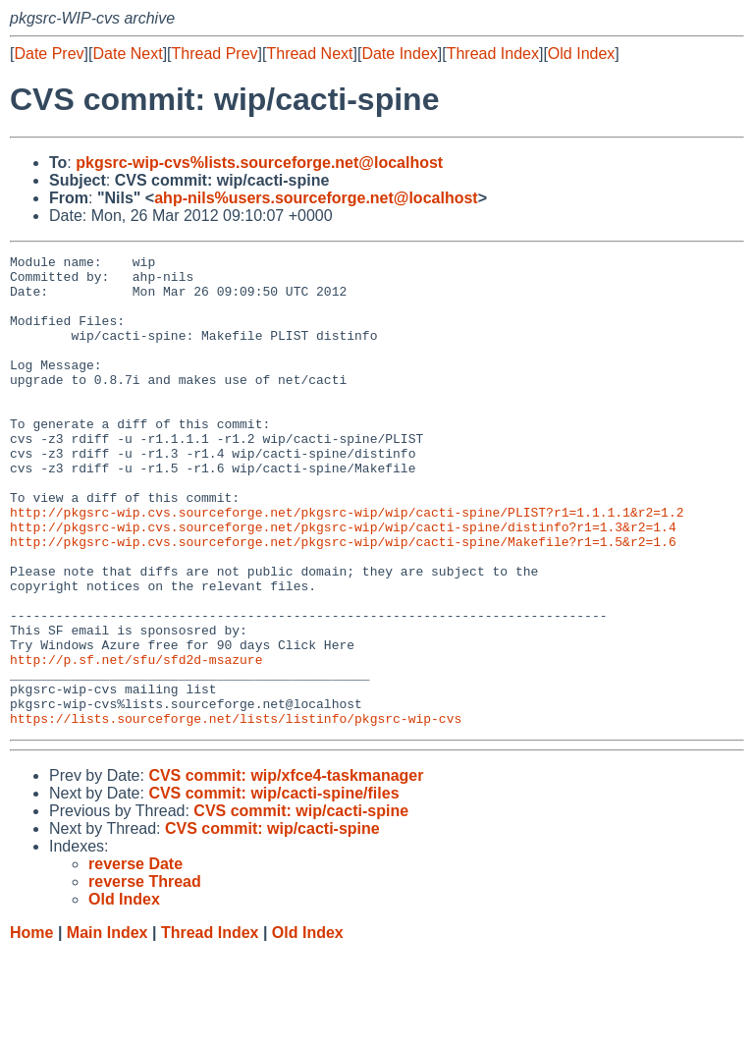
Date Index (399, 53)
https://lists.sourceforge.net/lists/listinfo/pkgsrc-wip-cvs (235, 812)
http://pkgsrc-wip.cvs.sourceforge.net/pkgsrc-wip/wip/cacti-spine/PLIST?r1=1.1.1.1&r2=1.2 (346, 565)
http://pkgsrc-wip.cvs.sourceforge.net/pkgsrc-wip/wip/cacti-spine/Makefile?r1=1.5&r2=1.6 (343, 600)
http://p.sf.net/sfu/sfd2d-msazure (136, 741)
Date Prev (48, 53)
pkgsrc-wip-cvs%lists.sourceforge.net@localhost (259, 162)
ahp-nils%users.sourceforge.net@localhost (315, 198)
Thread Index (493, 53)
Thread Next (309, 53)
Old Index (581, 53)
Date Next (127, 53)
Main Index (107, 1026)
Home (31, 1026)
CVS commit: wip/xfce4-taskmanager (285, 869)
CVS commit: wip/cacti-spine (300, 905)
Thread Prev (215, 53)
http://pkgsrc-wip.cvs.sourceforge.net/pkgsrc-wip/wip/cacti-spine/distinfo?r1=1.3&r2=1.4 (343, 582)
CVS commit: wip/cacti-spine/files (273, 887)
